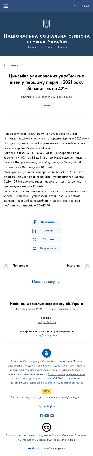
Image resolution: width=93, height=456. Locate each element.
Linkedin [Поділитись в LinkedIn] (48, 230)
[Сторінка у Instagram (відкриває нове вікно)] (52, 415)
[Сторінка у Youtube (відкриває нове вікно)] (46, 415)
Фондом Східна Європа (37, 365)
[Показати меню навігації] (5, 6)
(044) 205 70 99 (46, 322)
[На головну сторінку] (46, 34)
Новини (46, 105)
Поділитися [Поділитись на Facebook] (48, 222)
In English (49, 406)
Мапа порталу (43, 282)
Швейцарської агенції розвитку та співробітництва (53, 382)
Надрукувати (48, 248)
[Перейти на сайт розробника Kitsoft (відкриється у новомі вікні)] (34, 448)
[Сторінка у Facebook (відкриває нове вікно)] (41, 415)
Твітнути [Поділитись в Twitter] (48, 239)
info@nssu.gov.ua (46, 335)
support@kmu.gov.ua (70, 397)
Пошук (84, 6)
